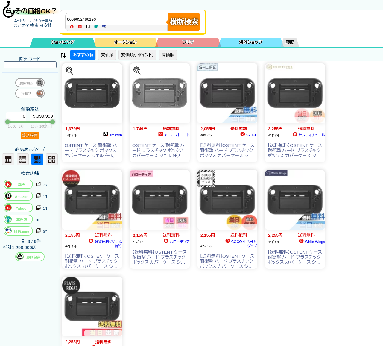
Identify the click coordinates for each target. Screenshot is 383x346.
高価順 (168, 54)
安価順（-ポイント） (137, 54)
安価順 (107, 54)
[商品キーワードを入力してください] (118, 19)
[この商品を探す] (69, 70)
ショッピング (62, 42)
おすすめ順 (83, 54)
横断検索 (184, 22)
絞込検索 (30, 135)
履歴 (290, 42)
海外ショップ (250, 42)
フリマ (188, 42)
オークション (125, 42)
